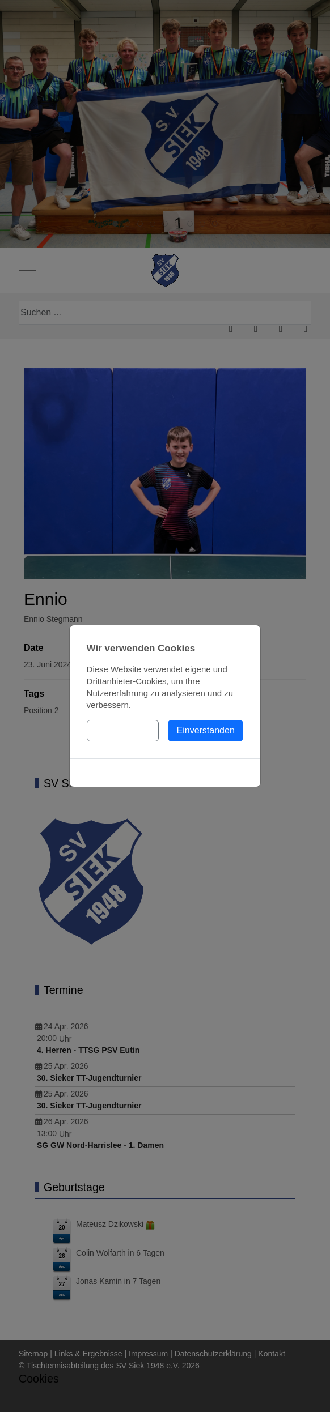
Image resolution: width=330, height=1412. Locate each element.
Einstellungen (122, 730)
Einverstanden (206, 730)
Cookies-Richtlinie (165, 772)
